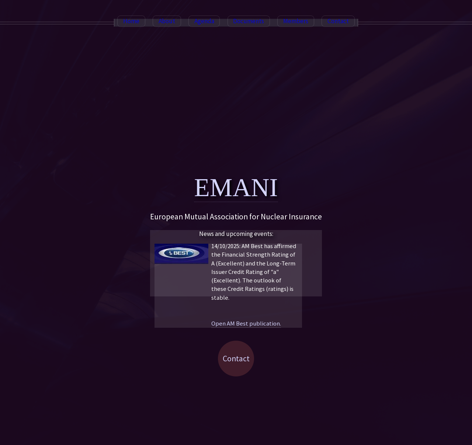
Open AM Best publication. (246, 323)
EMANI (236, 187)
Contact (236, 359)
